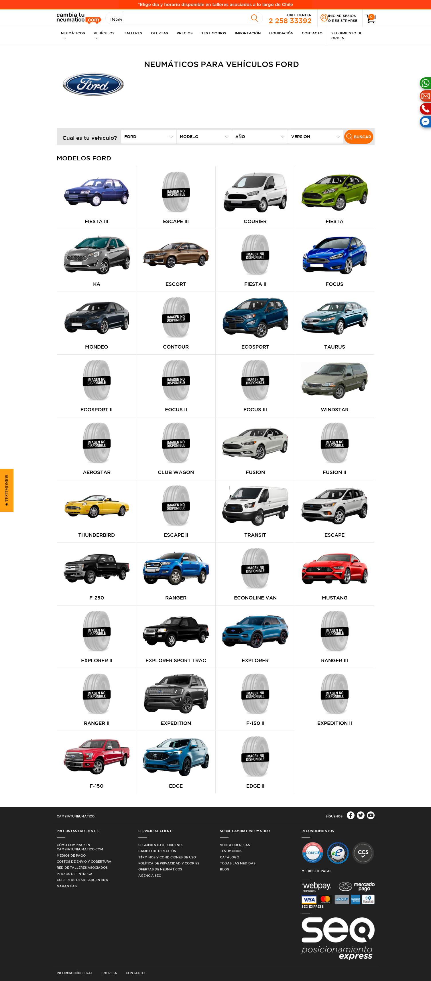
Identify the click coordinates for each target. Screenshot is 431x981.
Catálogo (229, 857)
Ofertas (159, 33)
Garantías (67, 886)
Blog (224, 869)
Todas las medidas (237, 863)
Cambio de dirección (157, 851)
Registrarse (344, 20)
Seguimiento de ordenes (160, 845)
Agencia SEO (149, 875)
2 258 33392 (290, 18)
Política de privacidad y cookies (168, 863)
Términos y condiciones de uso (167, 857)
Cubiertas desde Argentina (82, 880)
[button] (6, 490)
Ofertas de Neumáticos (160, 869)
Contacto (312, 33)
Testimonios (213, 33)
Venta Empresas (235, 845)
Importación (248, 33)
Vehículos (104, 35)
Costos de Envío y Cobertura (84, 861)
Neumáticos (73, 35)
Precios (185, 33)
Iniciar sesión (342, 15)
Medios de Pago (71, 855)
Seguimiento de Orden (346, 35)
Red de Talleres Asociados (82, 867)
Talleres (133, 33)
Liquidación (281, 33)
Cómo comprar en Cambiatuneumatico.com (80, 847)
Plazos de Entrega (75, 874)
